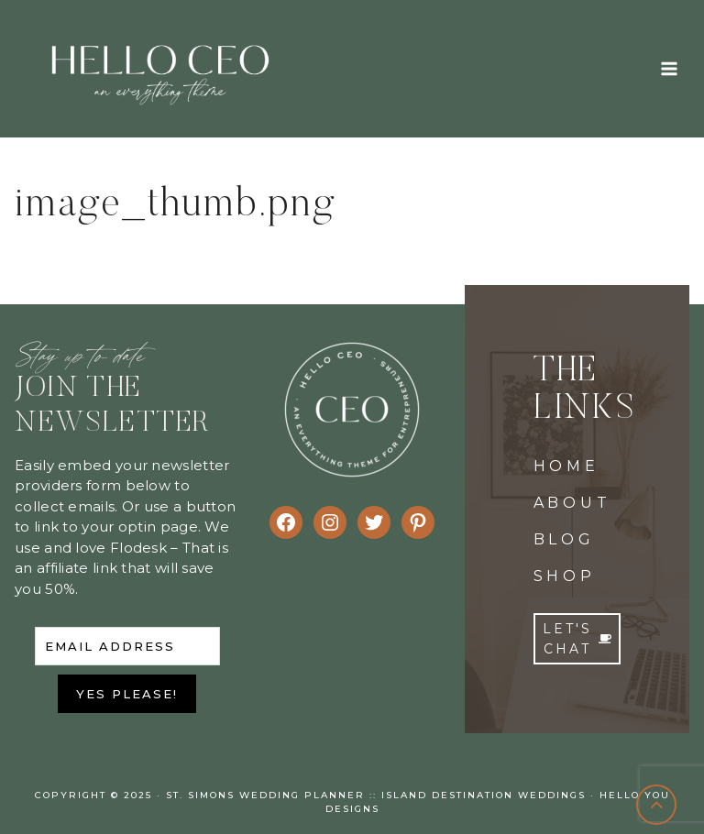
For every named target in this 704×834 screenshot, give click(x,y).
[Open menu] (669, 68)
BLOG (564, 539)
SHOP (565, 576)
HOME (567, 466)
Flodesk (138, 547)
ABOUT (572, 502)
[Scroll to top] (656, 805)
